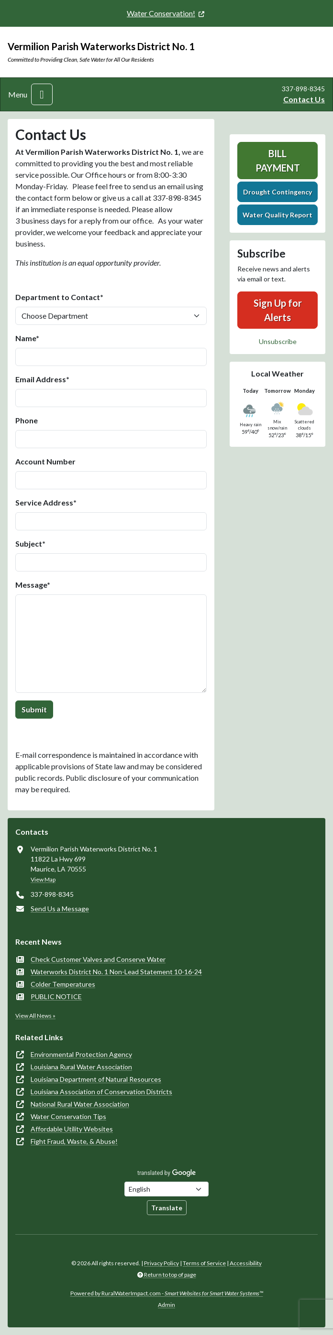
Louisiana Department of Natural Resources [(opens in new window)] (96, 1079)
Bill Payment (277, 160)
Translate (166, 1208)
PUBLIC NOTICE (56, 996)
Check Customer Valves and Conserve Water (98, 959)
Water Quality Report (277, 215)
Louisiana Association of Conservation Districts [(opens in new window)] (101, 1091)
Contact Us (304, 99)
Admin (166, 1304)
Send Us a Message (60, 908)
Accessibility (246, 1263)
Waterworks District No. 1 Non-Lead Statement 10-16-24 (116, 972)
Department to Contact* (59, 296)
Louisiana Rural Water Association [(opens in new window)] (81, 1067)
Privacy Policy (161, 1263)
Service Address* (46, 502)
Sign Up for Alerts (278, 310)
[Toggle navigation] (42, 94)
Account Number (45, 461)
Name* (27, 338)
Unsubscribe (278, 341)
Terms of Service (204, 1263)
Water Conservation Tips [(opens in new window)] (68, 1116)
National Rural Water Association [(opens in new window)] (80, 1104)
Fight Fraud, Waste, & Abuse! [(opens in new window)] (74, 1141)
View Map (43, 879)
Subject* (30, 543)
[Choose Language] (166, 1189)
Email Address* (42, 379)
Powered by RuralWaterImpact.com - (166, 1293)
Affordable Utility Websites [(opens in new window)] (72, 1129)
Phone (26, 420)
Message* (32, 584)
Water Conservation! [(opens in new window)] (161, 13)
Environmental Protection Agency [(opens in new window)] (81, 1054)
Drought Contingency (277, 192)
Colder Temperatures (63, 984)
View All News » (35, 1015)
